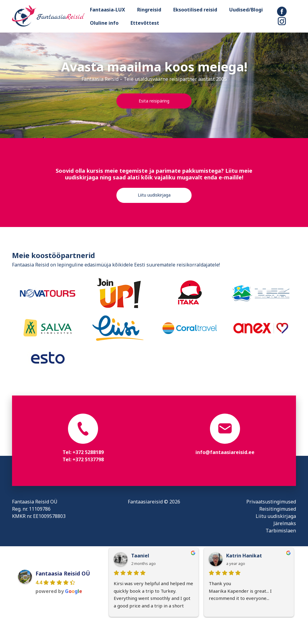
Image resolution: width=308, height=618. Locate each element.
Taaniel (140, 555)
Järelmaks (284, 523)
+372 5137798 (88, 459)
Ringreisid (149, 9)
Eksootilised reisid (195, 9)
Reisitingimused (277, 509)
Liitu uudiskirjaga (154, 195)
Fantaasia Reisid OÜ (62, 573)
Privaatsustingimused (271, 501)
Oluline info (104, 23)
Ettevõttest (145, 23)
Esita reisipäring (154, 101)
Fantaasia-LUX (107, 9)
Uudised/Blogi (246, 9)
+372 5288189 (88, 452)
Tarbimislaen (281, 530)
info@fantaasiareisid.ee (225, 452)
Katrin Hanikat (244, 555)
